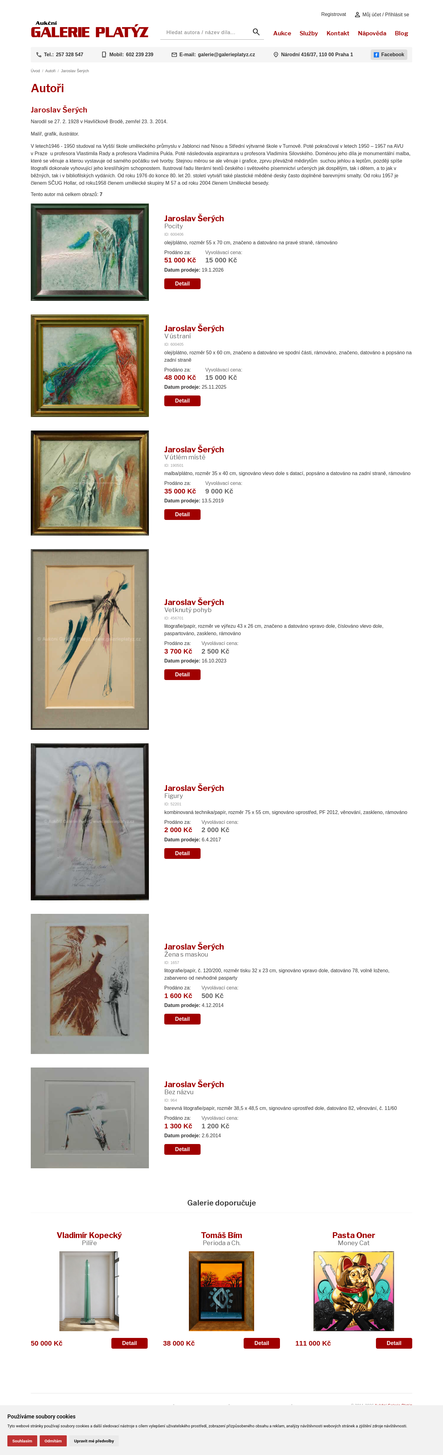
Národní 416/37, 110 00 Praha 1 (317, 54)
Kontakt (337, 33)
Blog (401, 33)
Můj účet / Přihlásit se (381, 14)
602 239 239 (139, 54)
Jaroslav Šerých (75, 71)
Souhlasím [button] (22, 1440)
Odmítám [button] (53, 1440)
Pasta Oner (353, 1238)
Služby (309, 33)
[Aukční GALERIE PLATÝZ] (90, 35)
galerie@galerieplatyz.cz (226, 54)
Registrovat (333, 14)
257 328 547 (69, 54)
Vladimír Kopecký (89, 1238)
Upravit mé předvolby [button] (94, 1440)
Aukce (282, 33)
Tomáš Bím (221, 1238)
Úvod (35, 71)
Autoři (50, 71)
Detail (182, 284)
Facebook (389, 54)
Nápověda (372, 33)
